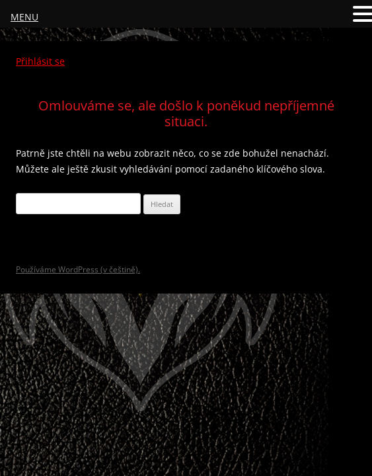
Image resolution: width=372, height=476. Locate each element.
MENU (24, 17)
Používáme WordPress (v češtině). (78, 269)
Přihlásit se (40, 61)
